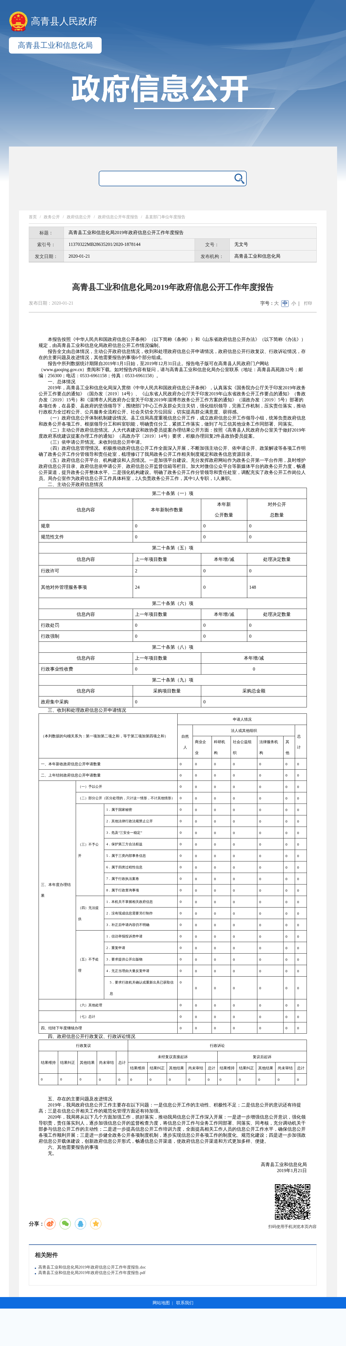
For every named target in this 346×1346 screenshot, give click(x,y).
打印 (308, 303)
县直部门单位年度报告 (165, 217)
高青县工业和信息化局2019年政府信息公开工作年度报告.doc (92, 1267)
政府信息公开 (79, 217)
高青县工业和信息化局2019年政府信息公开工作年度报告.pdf (91, 1273)
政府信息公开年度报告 (118, 217)
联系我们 (184, 1303)
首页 (33, 217)
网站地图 (161, 1303)
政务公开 (52, 217)
